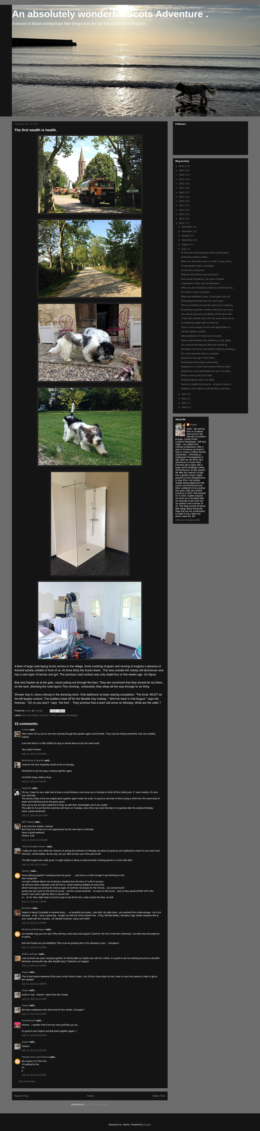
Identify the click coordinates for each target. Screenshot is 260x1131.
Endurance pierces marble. (194, 257)
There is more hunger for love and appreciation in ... (207, 327)
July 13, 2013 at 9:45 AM (34, 781)
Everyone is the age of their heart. (198, 358)
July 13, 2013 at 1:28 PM (34, 901)
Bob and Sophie (30, 715)
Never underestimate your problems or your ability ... (207, 340)
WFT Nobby (28, 822)
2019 (182, 196)
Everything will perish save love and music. (202, 301)
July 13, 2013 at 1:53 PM (34, 923)
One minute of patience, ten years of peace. (203, 279)
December (186, 227)
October (185, 235)
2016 (182, 210)
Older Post (158, 1095)
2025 (182, 170)
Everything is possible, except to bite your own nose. (207, 309)
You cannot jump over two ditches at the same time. (206, 314)
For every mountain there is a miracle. (200, 353)
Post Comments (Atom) (96, 1104)
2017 (182, 205)
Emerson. (44, 715)
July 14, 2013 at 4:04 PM (34, 1075)
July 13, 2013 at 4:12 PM (34, 1014)
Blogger (147, 1124)
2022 (182, 183)
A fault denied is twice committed (197, 266)
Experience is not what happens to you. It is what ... (206, 371)
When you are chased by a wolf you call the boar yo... (207, 287)
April (184, 403)
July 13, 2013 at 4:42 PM (34, 1035)
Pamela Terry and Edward (35, 1057)
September (187, 240)
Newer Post (21, 1095)
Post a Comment (27, 1081)
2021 (182, 188)
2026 (182, 166)
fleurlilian (27, 908)
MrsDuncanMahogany (33, 929)
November (186, 231)
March (184, 407)
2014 (182, 218)
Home (90, 1095)
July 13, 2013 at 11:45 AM (34, 864)
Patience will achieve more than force (199, 274)
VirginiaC (27, 788)
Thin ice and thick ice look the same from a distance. (207, 305)
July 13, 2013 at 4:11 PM (34, 999)
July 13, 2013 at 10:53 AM (34, 840)
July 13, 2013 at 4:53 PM (34, 1050)
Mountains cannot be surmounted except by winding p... (209, 349)
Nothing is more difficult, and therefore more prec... (206, 388)
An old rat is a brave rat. (193, 270)
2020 (182, 192)
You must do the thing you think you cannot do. (204, 344)
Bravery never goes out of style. (197, 375)
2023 (182, 179)
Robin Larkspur (30, 954)
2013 (182, 223)
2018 (182, 201)
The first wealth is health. (193, 331)
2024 (182, 174)
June (184, 394)
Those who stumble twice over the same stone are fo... (208, 318)
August (185, 244)
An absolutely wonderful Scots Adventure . (110, 14)
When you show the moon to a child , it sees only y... (207, 261)
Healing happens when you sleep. (198, 379)
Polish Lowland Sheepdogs (64, 715)
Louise (25, 729)
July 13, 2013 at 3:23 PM (34, 947)
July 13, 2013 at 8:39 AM (34, 754)
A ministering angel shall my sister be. (200, 322)
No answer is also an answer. (195, 292)
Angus (25, 972)
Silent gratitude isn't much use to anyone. (201, 336)
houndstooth (29, 1020)
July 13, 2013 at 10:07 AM (34, 815)
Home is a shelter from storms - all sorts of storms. (206, 384)
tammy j (26, 871)
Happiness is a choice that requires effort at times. (206, 366)
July (183, 249)
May (183, 398)
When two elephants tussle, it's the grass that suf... (206, 296)
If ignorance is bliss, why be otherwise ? (201, 283)
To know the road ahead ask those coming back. (205, 252)
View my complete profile (187, 520)
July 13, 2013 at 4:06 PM (34, 965)
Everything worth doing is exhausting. (199, 362)
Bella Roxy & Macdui (33, 760)
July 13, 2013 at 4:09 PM (34, 984)
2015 (182, 214)
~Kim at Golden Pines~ (34, 846)
